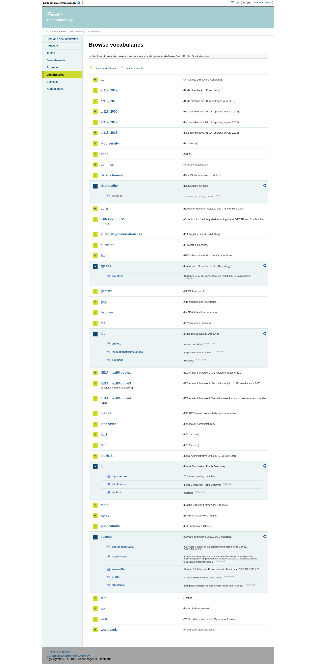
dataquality (109, 185)
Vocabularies (55, 74)
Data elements (56, 60)
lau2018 (107, 456)
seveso (106, 536)
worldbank (109, 629)
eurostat (107, 245)
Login (237, 2)
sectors (116, 492)
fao (103, 255)
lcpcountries (119, 476)
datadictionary (112, 175)
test (103, 598)
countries (118, 276)
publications (110, 526)
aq (103, 79)
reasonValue (119, 556)
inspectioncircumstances (127, 351)
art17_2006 (109, 111)
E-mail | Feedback (58, 652)
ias (103, 323)
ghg (104, 302)
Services (52, 81)
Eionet (62, 31)
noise (105, 515)
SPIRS (116, 576)
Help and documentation (62, 39)
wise (104, 619)
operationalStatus (123, 546)
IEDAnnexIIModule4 (116, 398)
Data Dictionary (76, 31)
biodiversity (110, 143)
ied (103, 333)
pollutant (117, 359)
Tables (51, 53)
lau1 (104, 434)
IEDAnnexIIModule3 (116, 383)
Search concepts (134, 68)
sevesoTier (118, 569)
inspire (106, 413)
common (107, 164)
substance (118, 584)
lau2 (104, 445)
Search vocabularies (105, 68)
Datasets (52, 46)
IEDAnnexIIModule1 (116, 372)
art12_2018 (109, 101)
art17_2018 (109, 132)
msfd (104, 505)
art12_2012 (109, 90)
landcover (108, 424)
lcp (103, 466)
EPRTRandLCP (112, 219)
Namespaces (55, 88)
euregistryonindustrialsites (121, 234)
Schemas (53, 67)
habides (107, 312)
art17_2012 (109, 122)
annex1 (116, 343)
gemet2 (106, 291)
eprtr (104, 208)
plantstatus (119, 484)
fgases (106, 266)
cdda (104, 154)
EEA (63, 3)
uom (104, 608)
